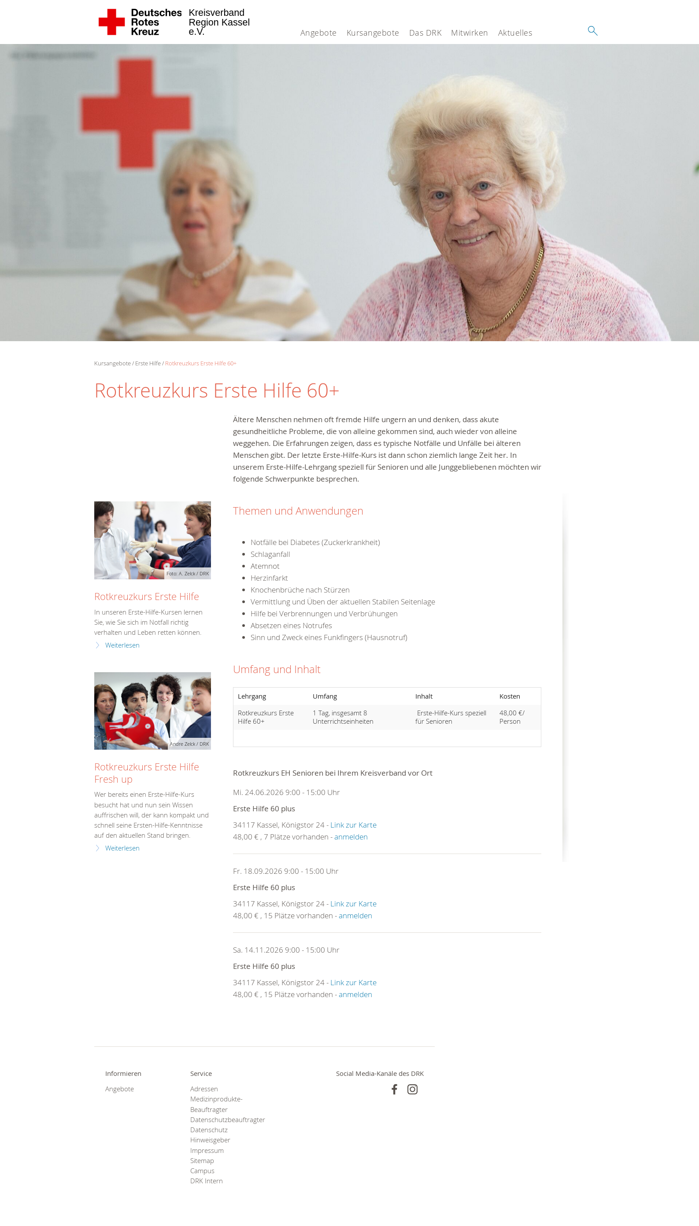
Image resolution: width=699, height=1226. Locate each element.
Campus (202, 1171)
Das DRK (425, 32)
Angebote (318, 32)
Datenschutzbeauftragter (221, 1120)
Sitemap (202, 1160)
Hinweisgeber (210, 1140)
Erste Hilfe (148, 363)
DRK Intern (206, 1181)
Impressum (207, 1150)
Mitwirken (469, 32)
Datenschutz (209, 1130)
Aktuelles (515, 32)
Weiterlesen (122, 645)
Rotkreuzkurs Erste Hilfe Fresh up (146, 772)
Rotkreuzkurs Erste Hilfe (146, 596)
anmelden (351, 837)
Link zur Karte (353, 825)
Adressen (204, 1089)
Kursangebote (373, 32)
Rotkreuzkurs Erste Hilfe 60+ (201, 363)
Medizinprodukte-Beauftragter (216, 1104)
